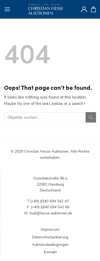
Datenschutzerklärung (50, 237)
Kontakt (50, 252)
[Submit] (91, 117)
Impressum (50, 229)
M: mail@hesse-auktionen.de (48, 213)
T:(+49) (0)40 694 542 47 (48, 201)
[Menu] (7, 9)
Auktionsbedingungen (50, 244)
